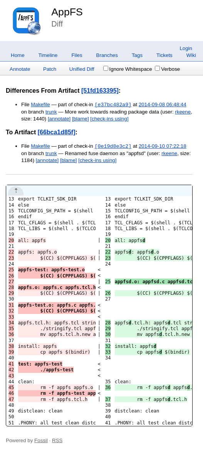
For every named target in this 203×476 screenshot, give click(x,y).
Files (76, 55)
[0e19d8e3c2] (112, 146)
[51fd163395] (100, 90)
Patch (49, 69)
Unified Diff (81, 69)
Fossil (41, 440)
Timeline (48, 55)
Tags (137, 55)
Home (18, 55)
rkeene (183, 112)
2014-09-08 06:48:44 (162, 105)
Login (186, 48)
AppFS (67, 12)
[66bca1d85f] (56, 132)
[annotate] (59, 119)
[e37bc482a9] (112, 104)
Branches (107, 55)
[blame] (80, 119)
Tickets (164, 55)
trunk (51, 112)
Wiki (191, 55)
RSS (57, 440)
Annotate (20, 69)
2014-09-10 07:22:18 (162, 146)
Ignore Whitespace (127, 69)
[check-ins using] (109, 119)
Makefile (40, 105)
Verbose (167, 69)
